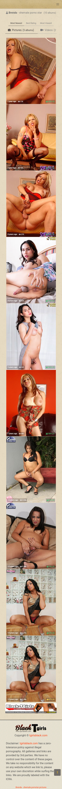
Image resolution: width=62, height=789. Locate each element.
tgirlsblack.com (38, 735)
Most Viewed (46, 23)
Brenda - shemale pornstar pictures (31, 787)
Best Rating (31, 23)
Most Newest (16, 23)
